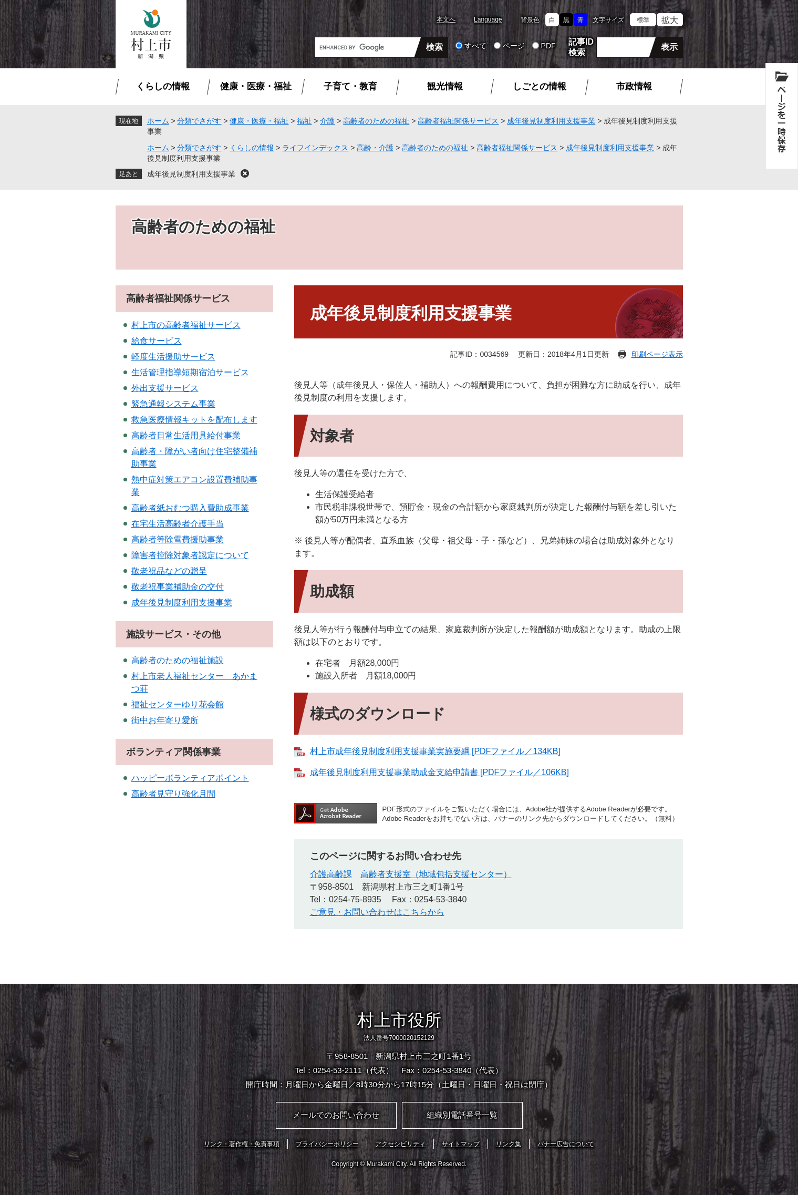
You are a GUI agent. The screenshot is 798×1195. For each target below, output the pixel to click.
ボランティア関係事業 (173, 752)
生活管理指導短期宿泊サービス (190, 372)
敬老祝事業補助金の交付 (177, 586)
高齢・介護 (375, 147)
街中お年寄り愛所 (165, 720)
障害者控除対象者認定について (190, 555)
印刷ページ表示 (657, 354)
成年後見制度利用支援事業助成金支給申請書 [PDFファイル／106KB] (439, 772)
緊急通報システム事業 (173, 403)
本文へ (446, 19)
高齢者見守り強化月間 (173, 793)
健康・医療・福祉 (256, 86)
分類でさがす (199, 121)
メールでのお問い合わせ (336, 1114)
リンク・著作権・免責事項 (241, 1144)
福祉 (304, 121)
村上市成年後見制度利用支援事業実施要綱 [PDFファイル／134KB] (435, 751)
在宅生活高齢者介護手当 (177, 523)
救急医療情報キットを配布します (194, 419)
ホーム (158, 121)
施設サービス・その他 (173, 634)
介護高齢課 (331, 874)
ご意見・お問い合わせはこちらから (377, 912)
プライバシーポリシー (327, 1144)
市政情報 (634, 86)
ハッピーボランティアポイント (190, 778)
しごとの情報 (539, 86)
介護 (327, 121)
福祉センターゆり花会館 (177, 704)
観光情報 (445, 86)
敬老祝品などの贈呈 (169, 570)
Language (488, 19)
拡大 (669, 20)
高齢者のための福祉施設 (177, 660)
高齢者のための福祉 (376, 121)
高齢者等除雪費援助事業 (177, 539)
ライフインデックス (315, 147)
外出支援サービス (165, 388)
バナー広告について (565, 1144)
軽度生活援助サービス (173, 356)
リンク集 (508, 1144)
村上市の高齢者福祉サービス (186, 325)
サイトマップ (461, 1144)
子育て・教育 (350, 86)
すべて (475, 46)
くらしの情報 (163, 86)
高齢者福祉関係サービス (458, 121)
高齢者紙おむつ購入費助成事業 (190, 507)
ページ (514, 46)
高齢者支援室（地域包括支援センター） (436, 874)
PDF (548, 46)
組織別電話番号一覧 (462, 1114)
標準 (643, 20)
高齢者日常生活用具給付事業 (186, 435)
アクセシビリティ (400, 1144)
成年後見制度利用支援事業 (551, 121)
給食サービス (156, 340)
